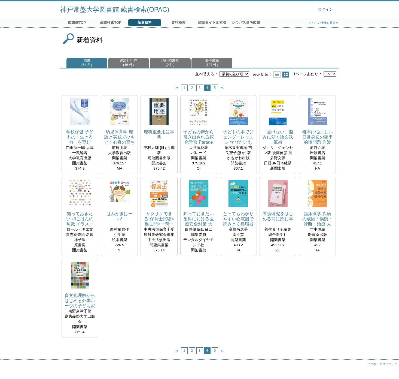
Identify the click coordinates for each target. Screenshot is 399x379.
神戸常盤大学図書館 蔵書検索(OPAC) (114, 9)
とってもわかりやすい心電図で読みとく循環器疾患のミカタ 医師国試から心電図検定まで (238, 219)
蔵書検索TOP (110, 22)
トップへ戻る (389, 369)
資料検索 (178, 22)
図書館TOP (77, 22)
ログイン (325, 9)
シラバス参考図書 (246, 22)
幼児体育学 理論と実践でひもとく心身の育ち (119, 137)
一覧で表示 (277, 74)
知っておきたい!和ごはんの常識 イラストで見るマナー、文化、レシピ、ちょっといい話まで (80, 219)
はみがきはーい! (119, 216)
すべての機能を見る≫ (324, 22)
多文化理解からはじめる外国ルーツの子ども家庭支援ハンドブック (80, 301)
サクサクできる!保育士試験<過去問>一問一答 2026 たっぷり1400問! (159, 219)
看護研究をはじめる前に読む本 (278, 216)
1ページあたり (305, 74)
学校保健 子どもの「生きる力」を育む (79, 137)
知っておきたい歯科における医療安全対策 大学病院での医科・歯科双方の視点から (198, 219)
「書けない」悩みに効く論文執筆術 (278, 137)
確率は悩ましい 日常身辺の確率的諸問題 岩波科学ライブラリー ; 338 (317, 137)
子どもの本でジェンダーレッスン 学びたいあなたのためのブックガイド (238, 137)
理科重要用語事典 (159, 134)
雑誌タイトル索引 (212, 22)
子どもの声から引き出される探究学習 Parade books (198, 137)
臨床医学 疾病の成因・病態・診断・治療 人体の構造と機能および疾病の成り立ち (317, 219)
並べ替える (204, 74)
